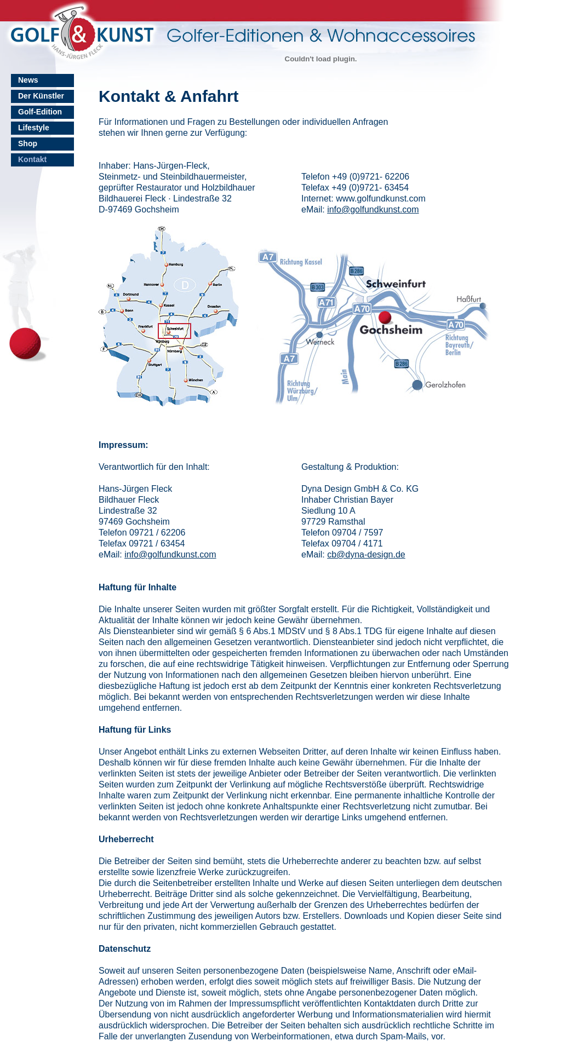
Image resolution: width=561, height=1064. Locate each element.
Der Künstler (41, 95)
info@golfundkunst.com (373, 209)
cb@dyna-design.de (366, 554)
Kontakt (32, 159)
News (28, 80)
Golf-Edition (40, 111)
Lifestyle (33, 127)
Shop (27, 143)
